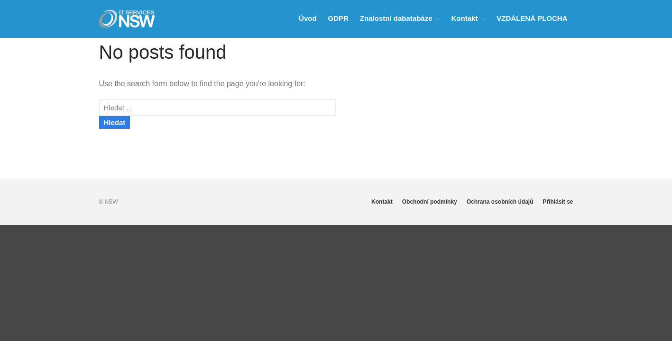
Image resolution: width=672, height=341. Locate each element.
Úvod (308, 18)
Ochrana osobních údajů (500, 201)
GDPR (338, 18)
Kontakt (464, 18)
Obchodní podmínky (429, 201)
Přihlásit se (558, 201)
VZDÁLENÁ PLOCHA (532, 18)
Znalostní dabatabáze (396, 18)
